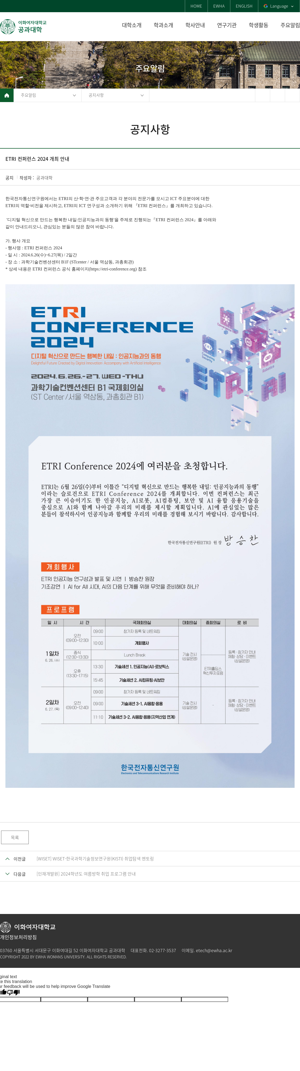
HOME (196, 6)
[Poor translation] (13, 992)
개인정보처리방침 (18, 937)
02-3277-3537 (162, 950)
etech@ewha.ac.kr (214, 950)
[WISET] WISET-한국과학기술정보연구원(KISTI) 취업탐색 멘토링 (95, 858)
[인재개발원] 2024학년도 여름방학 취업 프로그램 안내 (86, 873)
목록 (15, 837)
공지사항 (96, 95)
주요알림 (28, 95)
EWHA (219, 6)
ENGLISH (244, 6)
